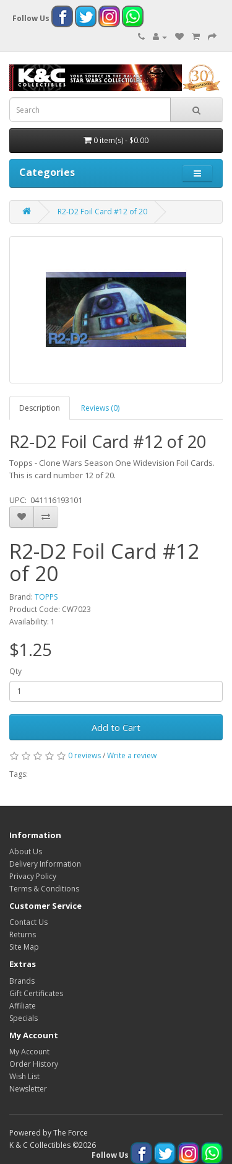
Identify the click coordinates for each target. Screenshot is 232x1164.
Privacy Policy (32, 876)
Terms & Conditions (44, 888)
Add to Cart (116, 727)
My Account (29, 1051)
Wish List (24, 1076)
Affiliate (22, 1005)
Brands (22, 981)
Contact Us (28, 922)
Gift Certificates (36, 993)
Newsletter (28, 1088)
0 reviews (84, 755)
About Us (25, 851)
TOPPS (46, 597)
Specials (23, 1018)
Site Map (24, 947)
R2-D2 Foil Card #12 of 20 (102, 211)
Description (39, 408)
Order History (33, 1064)
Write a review (132, 755)
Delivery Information (45, 864)
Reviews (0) (100, 408)
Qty (15, 671)
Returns (22, 934)
